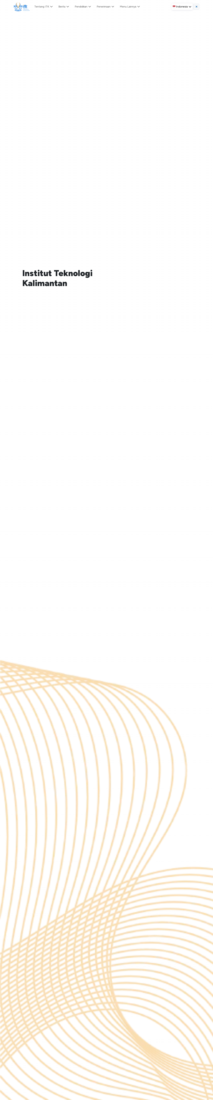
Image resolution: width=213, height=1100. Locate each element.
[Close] (207, 19)
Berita (63, 6)
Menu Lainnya (130, 6)
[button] (182, 7)
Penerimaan (105, 6)
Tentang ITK (43, 6)
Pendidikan (83, 6)
